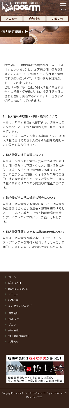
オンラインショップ (19, 305)
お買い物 (57, 19)
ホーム (12, 277)
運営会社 (13, 313)
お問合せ (13, 341)
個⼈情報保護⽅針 (18, 336)
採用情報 (13, 330)
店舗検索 (34, 19)
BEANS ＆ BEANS (18, 288)
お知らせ (13, 319)
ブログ (12, 324)
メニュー (11, 19)
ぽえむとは (14, 283)
